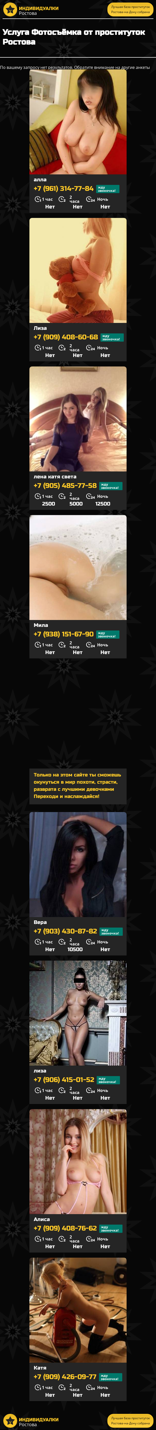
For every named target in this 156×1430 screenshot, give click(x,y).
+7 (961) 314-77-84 (76, 189)
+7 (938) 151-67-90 (76, 634)
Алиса (42, 1219)
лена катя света (55, 477)
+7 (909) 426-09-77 (78, 1377)
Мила (41, 625)
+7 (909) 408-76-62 (78, 1229)
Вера (40, 922)
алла (40, 179)
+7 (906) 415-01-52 (77, 1080)
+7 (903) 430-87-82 (78, 932)
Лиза (40, 328)
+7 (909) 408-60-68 (79, 337)
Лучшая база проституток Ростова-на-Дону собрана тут (130, 10)
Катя (40, 1368)
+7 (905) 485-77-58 (78, 486)
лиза (40, 1071)
